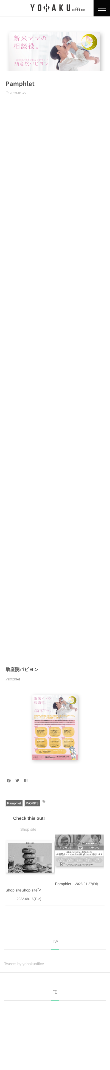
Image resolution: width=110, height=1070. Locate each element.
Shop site (28, 829)
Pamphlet (14, 803)
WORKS (32, 803)
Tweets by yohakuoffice (24, 964)
